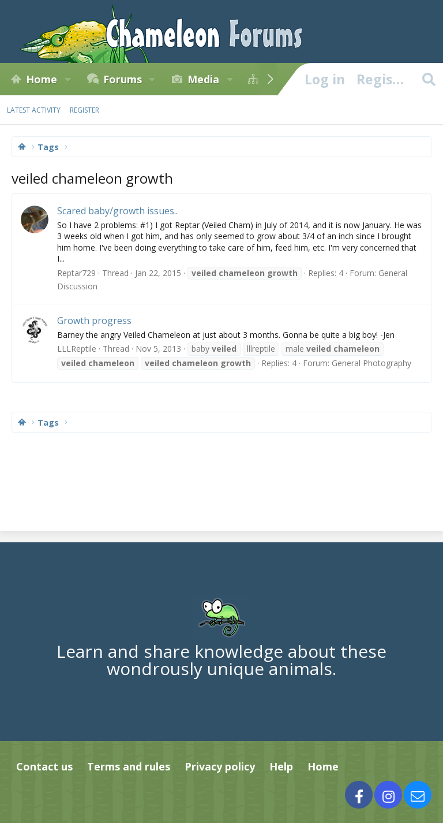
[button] (67, 79)
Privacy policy (220, 766)
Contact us (44, 766)
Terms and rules (128, 766)
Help (281, 766)
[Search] (428, 79)
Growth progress (94, 320)
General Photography (371, 362)
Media (203, 79)
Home (41, 79)
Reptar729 (76, 272)
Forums (122, 79)
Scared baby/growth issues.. (117, 210)
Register (84, 110)
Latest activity (34, 110)
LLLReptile (76, 348)
